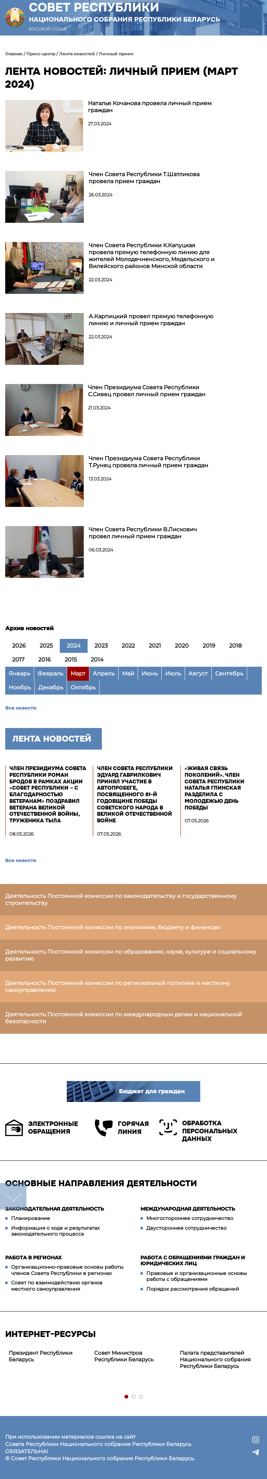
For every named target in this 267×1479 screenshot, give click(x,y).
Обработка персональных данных (198, 1131)
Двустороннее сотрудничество (186, 1228)
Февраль (50, 673)
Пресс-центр (40, 53)
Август (198, 673)
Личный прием (116, 53)
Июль (173, 673)
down (13, 1196)
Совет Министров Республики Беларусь (123, 1356)
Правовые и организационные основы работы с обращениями (196, 1276)
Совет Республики (124, 12)
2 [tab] (134, 1397)
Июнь (149, 673)
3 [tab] (141, 1397)
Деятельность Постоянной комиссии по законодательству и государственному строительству (121, 899)
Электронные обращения (41, 1127)
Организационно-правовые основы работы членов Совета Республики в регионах (67, 1270)
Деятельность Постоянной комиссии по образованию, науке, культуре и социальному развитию (130, 955)
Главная (14, 53)
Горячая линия (122, 1127)
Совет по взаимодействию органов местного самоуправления (57, 1286)
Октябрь (83, 687)
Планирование (30, 1218)
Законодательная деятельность (54, 1209)
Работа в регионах (33, 1257)
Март (78, 673)
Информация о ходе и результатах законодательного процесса (55, 1231)
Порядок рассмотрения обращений (192, 1289)
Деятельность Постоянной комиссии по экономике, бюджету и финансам (112, 927)
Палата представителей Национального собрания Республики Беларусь (215, 1359)
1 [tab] (127, 1397)
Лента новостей (77, 53)
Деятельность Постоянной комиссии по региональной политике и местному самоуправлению (117, 986)
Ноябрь (20, 687)
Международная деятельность (187, 1209)
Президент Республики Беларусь (40, 1356)
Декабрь (50, 687)
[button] (251, 18)
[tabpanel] (48, 1356)
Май (128, 673)
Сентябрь (229, 673)
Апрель (104, 673)
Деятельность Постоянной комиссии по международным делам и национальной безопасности (123, 1018)
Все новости (20, 708)
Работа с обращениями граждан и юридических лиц (192, 1260)
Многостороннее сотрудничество (189, 1218)
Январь (19, 673)
